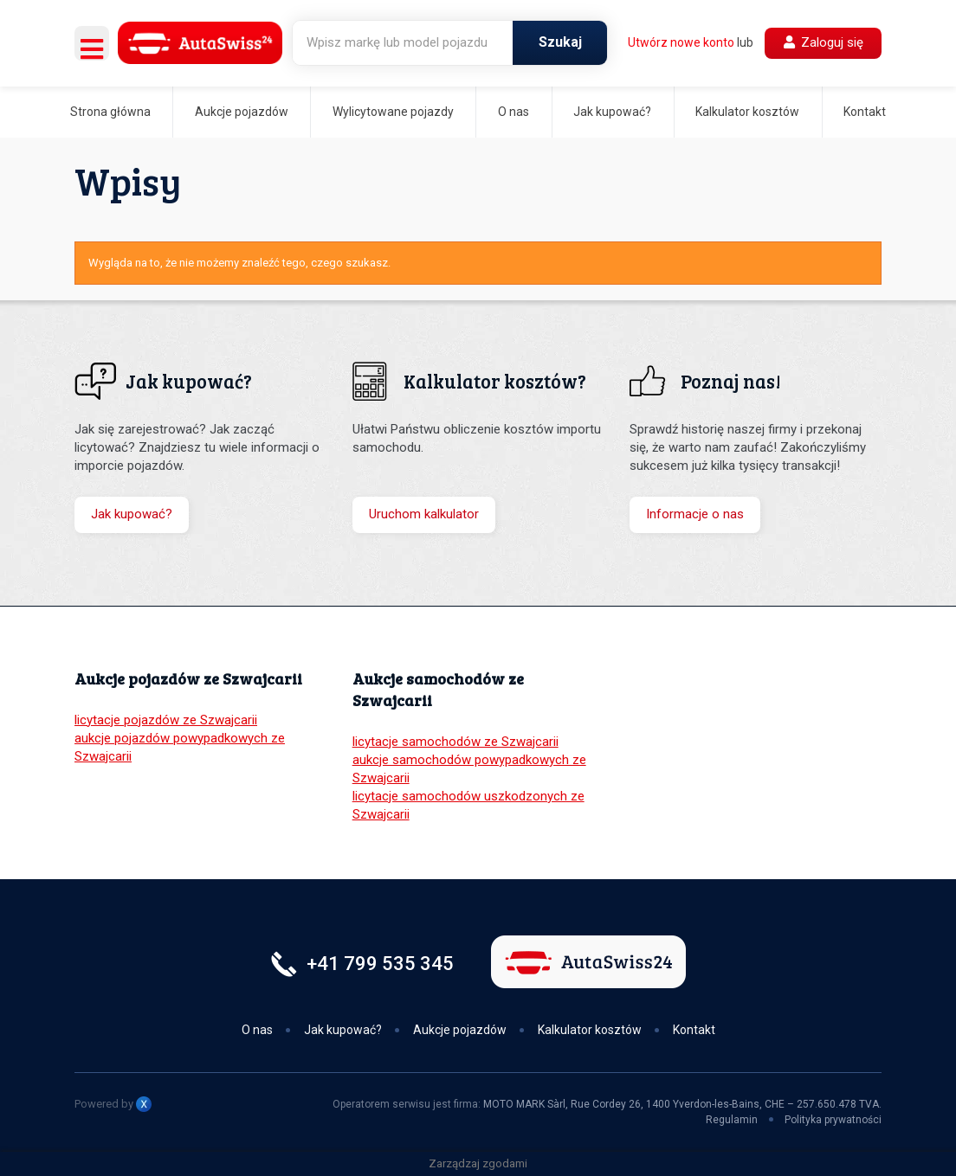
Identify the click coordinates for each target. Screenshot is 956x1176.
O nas (513, 112)
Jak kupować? (612, 112)
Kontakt (864, 112)
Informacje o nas (695, 514)
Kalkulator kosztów (747, 112)
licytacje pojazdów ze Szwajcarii (165, 720)
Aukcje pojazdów (241, 112)
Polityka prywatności (833, 1120)
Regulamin (732, 1120)
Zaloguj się (823, 42)
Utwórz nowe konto (681, 42)
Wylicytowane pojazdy (393, 112)
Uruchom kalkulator (424, 514)
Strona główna (110, 112)
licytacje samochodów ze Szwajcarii (455, 741)
